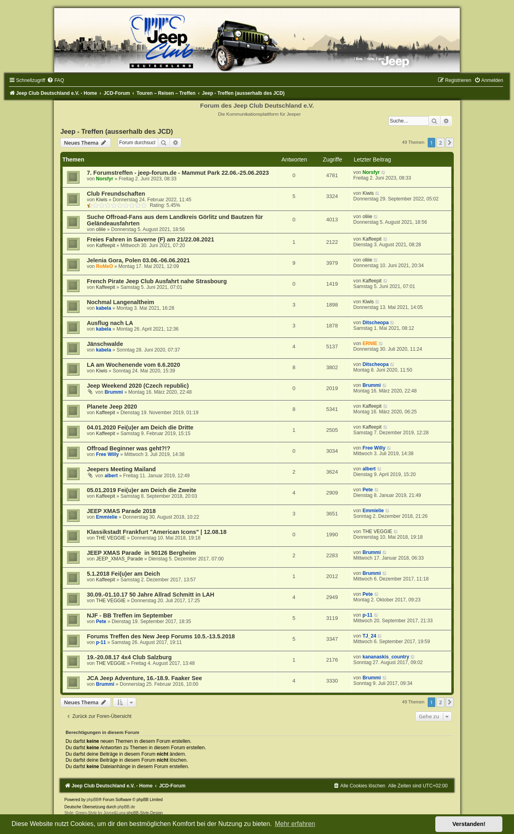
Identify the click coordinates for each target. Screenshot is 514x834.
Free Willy (107, 454)
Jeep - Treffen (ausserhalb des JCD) (116, 131)
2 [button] (440, 142)
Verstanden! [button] (469, 824)
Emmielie (106, 517)
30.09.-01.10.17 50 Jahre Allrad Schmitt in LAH (150, 594)
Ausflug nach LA (110, 323)
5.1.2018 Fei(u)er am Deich (123, 573)
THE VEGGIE (111, 538)
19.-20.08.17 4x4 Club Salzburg (129, 657)
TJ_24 (369, 636)
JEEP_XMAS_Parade (119, 559)
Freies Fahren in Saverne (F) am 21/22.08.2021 (150, 239)
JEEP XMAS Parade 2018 (121, 511)
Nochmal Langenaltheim (120, 302)
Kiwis (101, 199)
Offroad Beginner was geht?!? (128, 448)
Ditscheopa (376, 322)
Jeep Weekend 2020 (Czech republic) (138, 385)
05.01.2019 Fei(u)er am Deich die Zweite (141, 490)
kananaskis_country (386, 657)
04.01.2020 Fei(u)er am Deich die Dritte (140, 427)
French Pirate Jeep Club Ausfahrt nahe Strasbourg (157, 281)
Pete (368, 490)
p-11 (368, 615)
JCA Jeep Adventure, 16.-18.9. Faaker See (144, 678)
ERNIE (370, 343)
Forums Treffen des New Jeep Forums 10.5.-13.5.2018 (161, 636)
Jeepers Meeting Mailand (121, 469)
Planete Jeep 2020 (112, 406)
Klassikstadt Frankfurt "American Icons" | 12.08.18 (156, 532)
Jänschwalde (105, 344)
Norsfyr (104, 179)
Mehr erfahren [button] (295, 823)
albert (111, 475)
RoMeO (104, 266)
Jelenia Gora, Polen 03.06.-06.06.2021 (138, 260)
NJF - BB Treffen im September (130, 615)
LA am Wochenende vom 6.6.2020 (133, 365)
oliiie (101, 229)
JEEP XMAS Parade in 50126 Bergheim (141, 553)
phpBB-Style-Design (144, 813)
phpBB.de (126, 807)
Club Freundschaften (116, 193)
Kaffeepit (105, 245)
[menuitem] (55, 80)
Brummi (113, 392)
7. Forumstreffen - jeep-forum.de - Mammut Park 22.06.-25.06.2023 (178, 173)
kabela (103, 308)
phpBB (93, 799)
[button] (450, 142)
